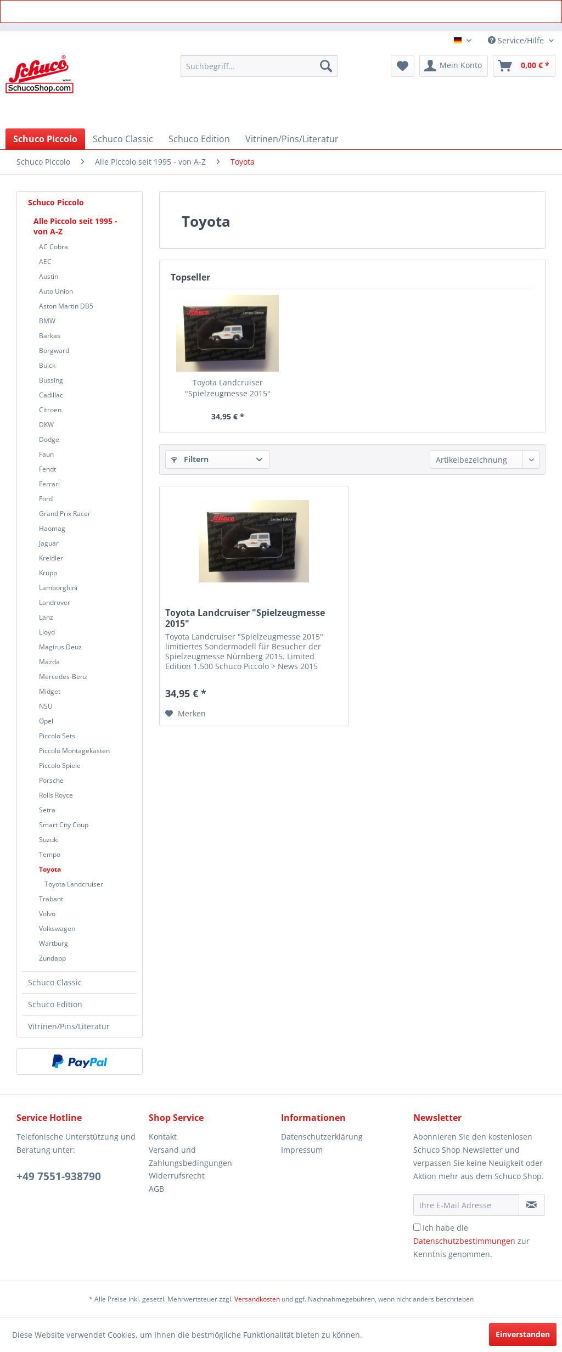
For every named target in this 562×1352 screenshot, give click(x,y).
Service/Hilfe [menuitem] (517, 40)
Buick (47, 365)
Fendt (47, 469)
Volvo (47, 913)
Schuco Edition (55, 1004)
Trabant (51, 899)
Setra (47, 810)
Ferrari (49, 484)
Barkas (49, 335)
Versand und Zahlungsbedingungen (190, 1156)
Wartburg (53, 943)
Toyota (50, 869)
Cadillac (51, 395)
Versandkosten (257, 1299)
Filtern (190, 459)
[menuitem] (259, 66)
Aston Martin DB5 (66, 306)
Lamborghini (58, 587)
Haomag (52, 528)
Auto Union (56, 291)
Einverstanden (523, 1334)
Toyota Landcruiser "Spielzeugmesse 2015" (228, 388)
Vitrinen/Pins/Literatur (69, 1026)
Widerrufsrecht (177, 1175)
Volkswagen (57, 928)
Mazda (49, 661)
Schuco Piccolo (56, 202)
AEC (45, 261)
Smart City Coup (63, 824)
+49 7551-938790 (58, 1176)
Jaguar (49, 543)
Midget (49, 691)
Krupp (48, 572)
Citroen (50, 409)
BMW (47, 321)
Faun (46, 454)
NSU (46, 706)
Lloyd (47, 632)
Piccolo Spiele (60, 765)
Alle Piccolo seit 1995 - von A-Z (75, 226)
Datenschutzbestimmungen (464, 1241)
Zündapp (52, 958)
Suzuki (49, 839)
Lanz (46, 617)
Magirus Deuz (60, 647)
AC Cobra (53, 246)
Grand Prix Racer (65, 513)
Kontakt (163, 1136)
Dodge (49, 439)
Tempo (49, 854)
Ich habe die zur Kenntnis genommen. (471, 1240)
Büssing (51, 380)
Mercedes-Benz (63, 676)
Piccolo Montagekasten (74, 750)
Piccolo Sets (57, 735)
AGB (156, 1188)
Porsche (51, 780)
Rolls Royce (56, 795)
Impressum (302, 1150)
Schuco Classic (55, 982)
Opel (46, 721)
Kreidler (51, 558)
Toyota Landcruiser (73, 884)
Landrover (54, 602)
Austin (48, 276)
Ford (46, 498)
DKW (46, 424)
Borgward (54, 350)
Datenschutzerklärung (322, 1136)
